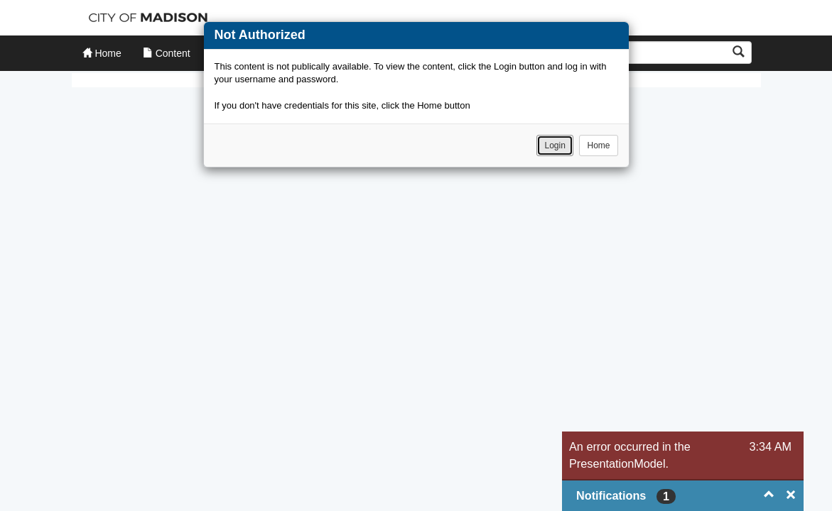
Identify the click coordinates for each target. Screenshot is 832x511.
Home (598, 145)
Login (554, 145)
